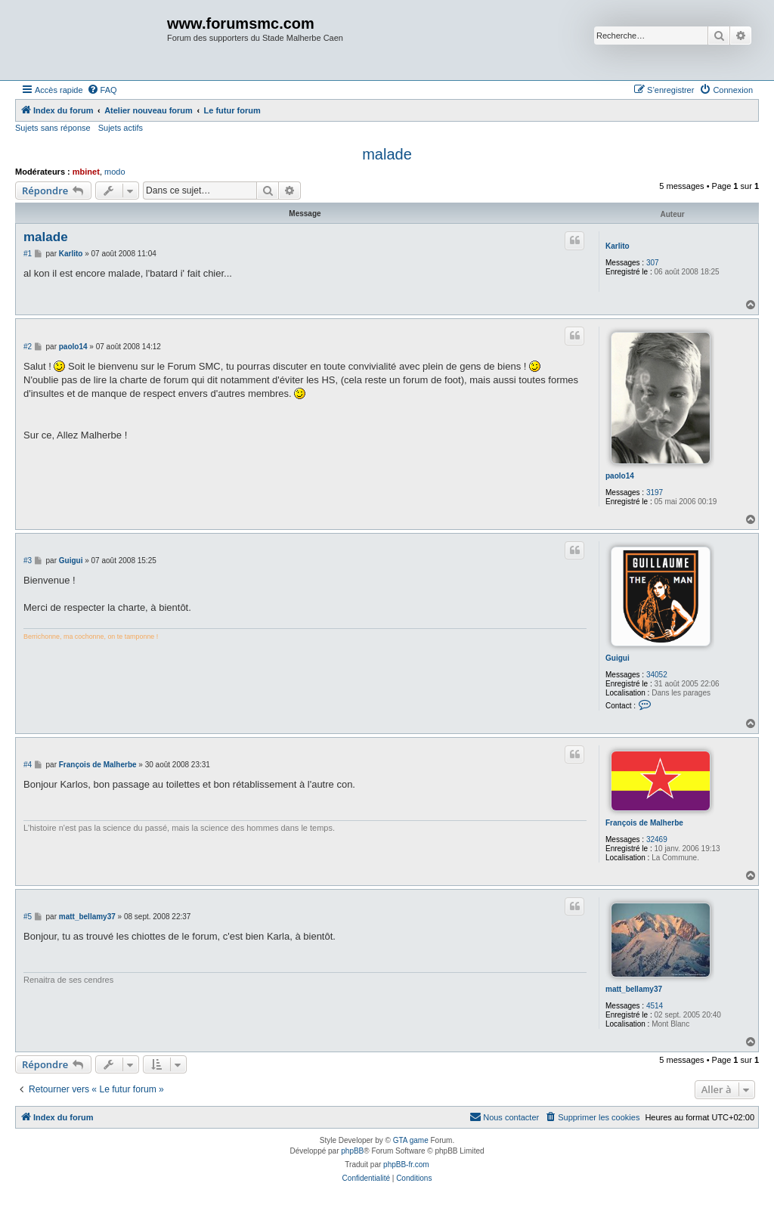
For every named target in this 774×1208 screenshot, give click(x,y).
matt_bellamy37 (633, 989)
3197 (654, 492)
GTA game (411, 1140)
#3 (27, 560)
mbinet (86, 171)
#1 (27, 253)
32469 (656, 839)
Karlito (617, 246)
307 (652, 263)
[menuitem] (102, 90)
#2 (27, 346)
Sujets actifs (120, 127)
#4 (27, 764)
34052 (656, 675)
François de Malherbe (644, 823)
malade (387, 154)
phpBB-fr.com (406, 1164)
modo (114, 171)
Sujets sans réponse (53, 127)
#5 (27, 916)
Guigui (617, 658)
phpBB (352, 1151)
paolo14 (619, 476)
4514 (654, 1006)
